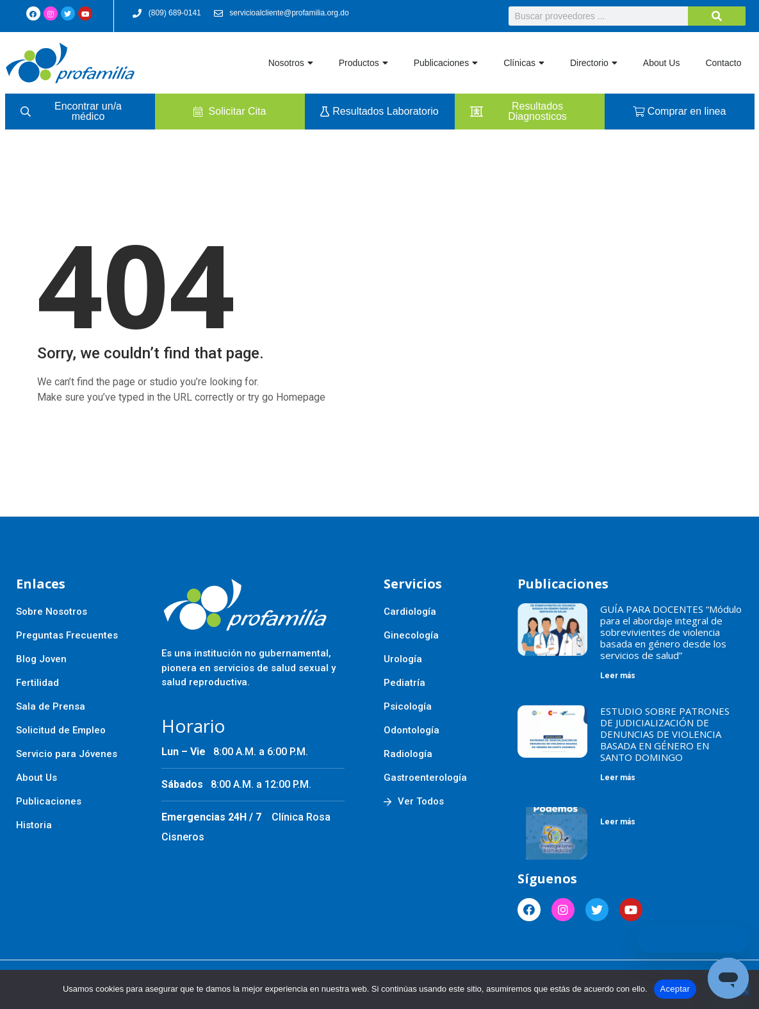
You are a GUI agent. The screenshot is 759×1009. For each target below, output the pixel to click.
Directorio (593, 63)
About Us (661, 63)
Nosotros (290, 63)
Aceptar (675, 989)
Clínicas (523, 63)
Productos (363, 63)
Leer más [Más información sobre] (617, 821)
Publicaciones (446, 63)
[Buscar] (717, 16)
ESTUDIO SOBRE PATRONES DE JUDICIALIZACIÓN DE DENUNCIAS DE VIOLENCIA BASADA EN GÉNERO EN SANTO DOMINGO (665, 734)
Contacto (723, 63)
